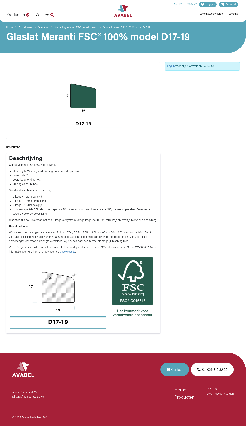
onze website (67, 251)
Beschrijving (13, 147)
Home (9, 27)
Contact (175, 369)
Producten (184, 397)
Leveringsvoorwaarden (212, 14)
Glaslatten (43, 27)
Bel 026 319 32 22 (212, 369)
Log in (171, 66)
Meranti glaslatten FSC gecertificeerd (76, 27)
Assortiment (25, 27)
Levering (233, 14)
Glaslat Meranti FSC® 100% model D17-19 (126, 27)
